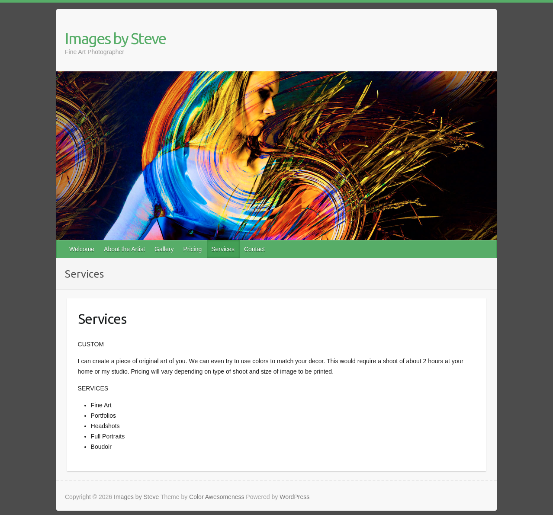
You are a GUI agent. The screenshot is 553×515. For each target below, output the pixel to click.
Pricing (192, 249)
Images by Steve (115, 38)
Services (223, 249)
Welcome (81, 249)
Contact (254, 249)
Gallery (164, 249)
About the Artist (124, 249)
